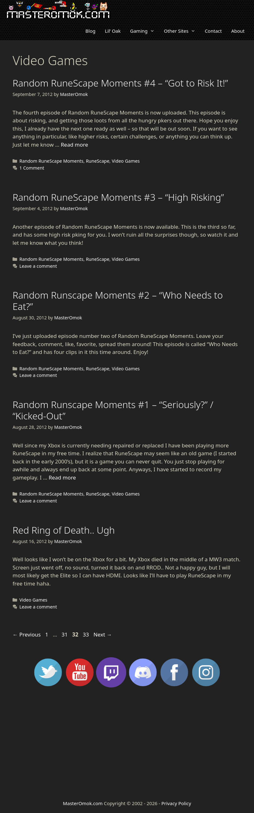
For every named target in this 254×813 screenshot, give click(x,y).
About (238, 31)
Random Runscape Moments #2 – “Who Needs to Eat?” (118, 301)
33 (86, 634)
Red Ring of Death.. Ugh (64, 530)
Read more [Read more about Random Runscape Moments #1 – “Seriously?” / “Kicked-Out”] (62, 477)
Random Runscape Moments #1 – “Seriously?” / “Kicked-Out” (113, 410)
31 (65, 634)
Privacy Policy (176, 803)
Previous (27, 634)
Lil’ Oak (113, 31)
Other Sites (182, 30)
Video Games (126, 161)
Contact (213, 31)
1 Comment (31, 168)
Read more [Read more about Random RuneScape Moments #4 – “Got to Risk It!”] (74, 144)
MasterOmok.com (82, 803)
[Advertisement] (127, 743)
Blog (90, 31)
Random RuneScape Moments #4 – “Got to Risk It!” (120, 82)
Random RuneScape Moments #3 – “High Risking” (118, 197)
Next (103, 634)
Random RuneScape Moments (51, 161)
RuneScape (97, 161)
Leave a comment (38, 266)
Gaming (144, 30)
